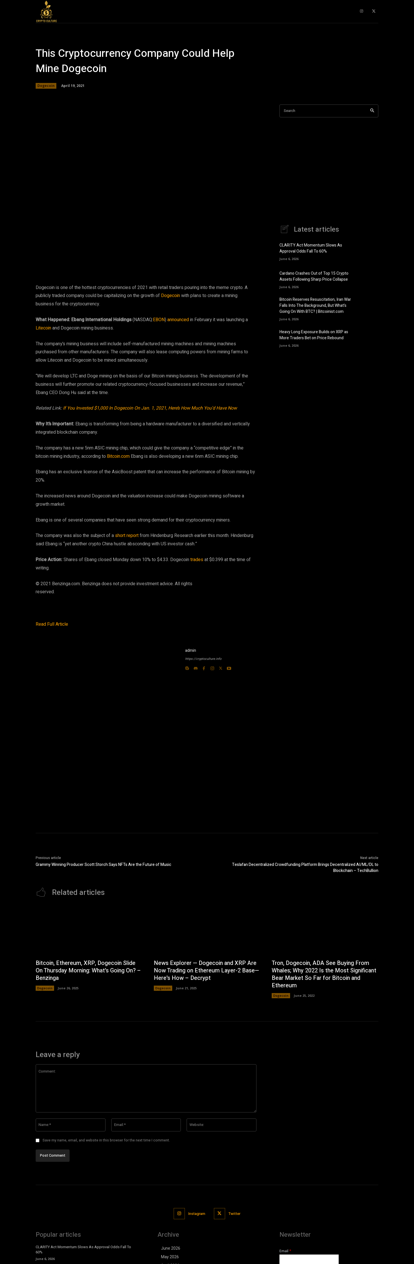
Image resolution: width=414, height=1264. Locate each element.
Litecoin (44, 328)
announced (178, 319)
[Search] (372, 110)
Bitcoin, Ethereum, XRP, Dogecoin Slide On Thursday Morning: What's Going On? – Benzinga (87, 970)
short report (127, 535)
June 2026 (170, 1248)
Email (285, 1251)
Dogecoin (46, 86)
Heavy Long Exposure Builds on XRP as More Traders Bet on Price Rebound (313, 335)
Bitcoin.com (118, 456)
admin (190, 650)
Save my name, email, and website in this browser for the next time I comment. (106, 1140)
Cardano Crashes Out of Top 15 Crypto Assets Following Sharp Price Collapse (313, 276)
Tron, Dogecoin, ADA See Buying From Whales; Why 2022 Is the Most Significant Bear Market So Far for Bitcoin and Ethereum (321, 974)
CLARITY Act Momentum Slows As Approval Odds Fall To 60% (310, 248)
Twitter (234, 1213)
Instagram (196, 1213)
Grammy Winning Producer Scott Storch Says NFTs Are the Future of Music (103, 865)
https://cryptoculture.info (203, 658)
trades (197, 559)
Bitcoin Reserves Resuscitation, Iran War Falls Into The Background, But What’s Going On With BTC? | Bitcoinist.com (315, 305)
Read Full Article (52, 624)
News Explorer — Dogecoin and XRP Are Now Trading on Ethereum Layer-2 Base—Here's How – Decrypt (207, 970)
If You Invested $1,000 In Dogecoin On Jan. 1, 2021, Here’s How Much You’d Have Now (150, 408)
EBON (159, 319)
